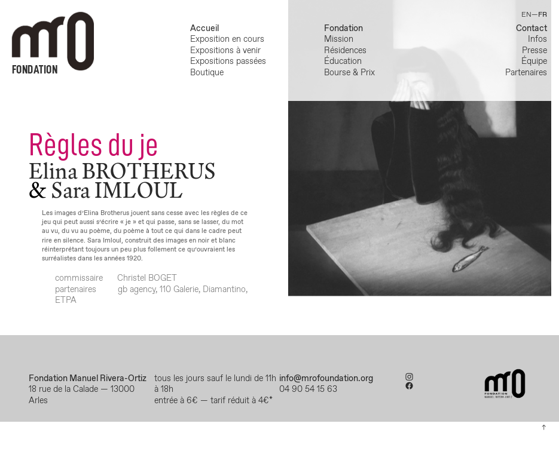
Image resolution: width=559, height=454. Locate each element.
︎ (409, 377)
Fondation (343, 29)
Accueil (204, 29)
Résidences (345, 51)
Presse (534, 51)
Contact (531, 29)
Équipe (534, 62)
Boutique (207, 73)
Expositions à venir (225, 51)
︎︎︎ (543, 428)
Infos (537, 39)
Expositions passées (228, 62)
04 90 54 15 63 (309, 389)
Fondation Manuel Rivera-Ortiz (87, 379)
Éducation (343, 62)
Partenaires (526, 73)
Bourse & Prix (349, 73)
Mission (338, 39)
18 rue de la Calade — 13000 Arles (82, 395)
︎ (409, 386)
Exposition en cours (229, 39)
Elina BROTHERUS (122, 171)
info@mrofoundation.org (326, 379)
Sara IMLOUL (117, 190)
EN (526, 15)
